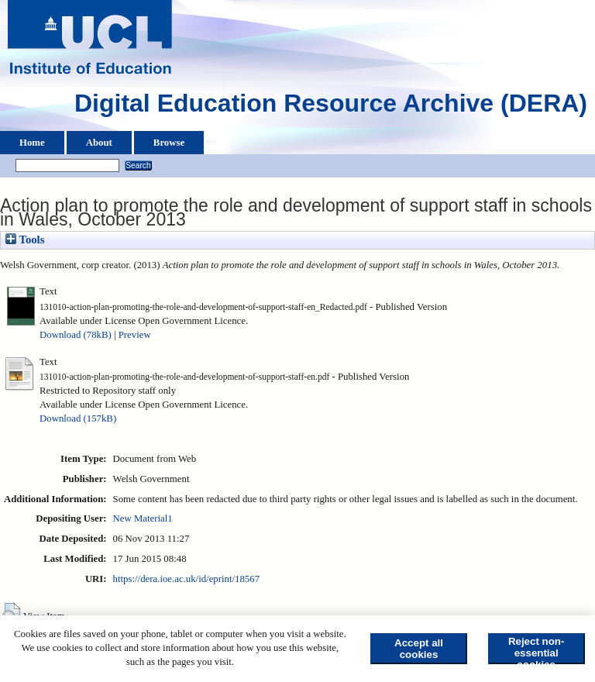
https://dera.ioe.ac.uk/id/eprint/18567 (186, 579)
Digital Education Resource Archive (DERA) (330, 107)
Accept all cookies (418, 648)
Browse (168, 142)
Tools (24, 239)
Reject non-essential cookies (536, 650)
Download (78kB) (76, 334)
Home (32, 142)
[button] (11, 614)
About (99, 142)
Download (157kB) (78, 418)
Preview (135, 334)
